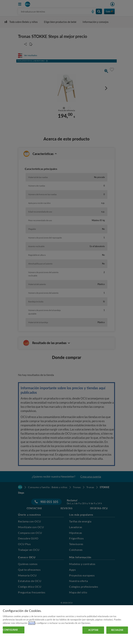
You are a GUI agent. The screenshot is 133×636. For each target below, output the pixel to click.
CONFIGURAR (10, 629)
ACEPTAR (93, 630)
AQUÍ (32, 623)
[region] (66, 620)
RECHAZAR (117, 630)
